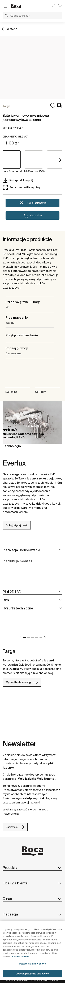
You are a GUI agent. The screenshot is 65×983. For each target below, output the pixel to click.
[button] (6, 16)
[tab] (32, 550)
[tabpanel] (4, 629)
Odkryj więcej (17, 525)
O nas (32, 899)
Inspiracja (32, 914)
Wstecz (12, 29)
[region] (32, 950)
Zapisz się (15, 827)
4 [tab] (36, 637)
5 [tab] (41, 637)
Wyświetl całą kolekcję (22, 682)
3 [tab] (32, 637)
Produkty (32, 867)
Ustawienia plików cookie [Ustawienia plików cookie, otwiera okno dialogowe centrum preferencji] (32, 963)
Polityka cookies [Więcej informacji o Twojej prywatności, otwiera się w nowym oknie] (20, 956)
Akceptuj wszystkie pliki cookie (32, 973)
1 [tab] (24, 637)
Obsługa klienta (32, 883)
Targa (9, 651)
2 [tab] (28, 637)
